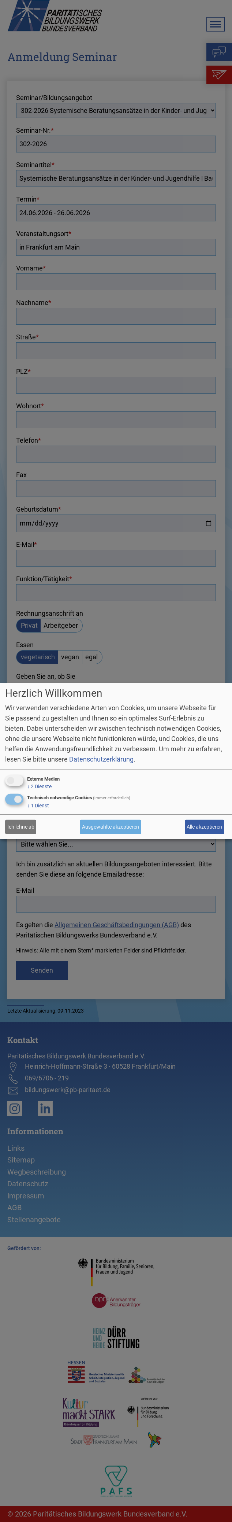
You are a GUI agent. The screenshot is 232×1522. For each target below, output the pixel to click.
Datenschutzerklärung (101, 759)
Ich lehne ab (20, 827)
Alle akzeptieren (204, 827)
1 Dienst (38, 805)
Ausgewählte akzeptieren (110, 827)
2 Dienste (39, 786)
